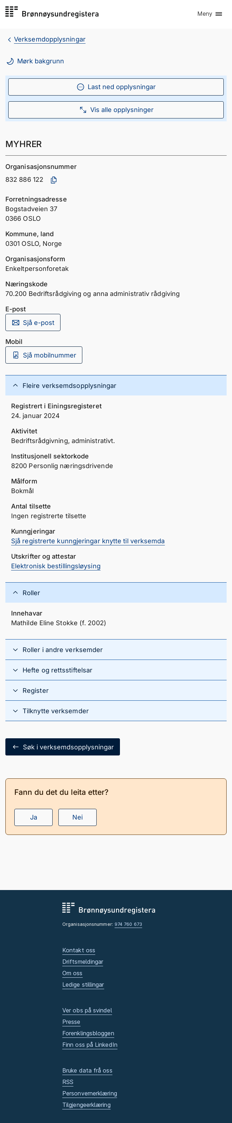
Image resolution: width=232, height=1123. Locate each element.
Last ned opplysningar (116, 87)
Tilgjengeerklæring (86, 1104)
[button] (210, 14)
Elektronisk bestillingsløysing (56, 566)
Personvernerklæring (89, 1093)
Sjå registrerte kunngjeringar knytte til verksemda (88, 541)
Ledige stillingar (83, 984)
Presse (71, 1021)
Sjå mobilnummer (43, 355)
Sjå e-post (32, 322)
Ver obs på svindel (87, 1010)
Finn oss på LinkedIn (89, 1044)
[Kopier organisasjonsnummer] (53, 180)
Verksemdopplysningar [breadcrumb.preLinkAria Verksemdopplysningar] (50, 39)
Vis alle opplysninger (116, 110)
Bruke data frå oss (87, 1070)
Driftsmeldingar (82, 961)
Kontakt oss (78, 950)
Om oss (72, 973)
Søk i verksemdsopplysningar (62, 747)
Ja (33, 817)
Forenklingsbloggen (88, 1033)
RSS (67, 1081)
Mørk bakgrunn (35, 61)
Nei (77, 817)
